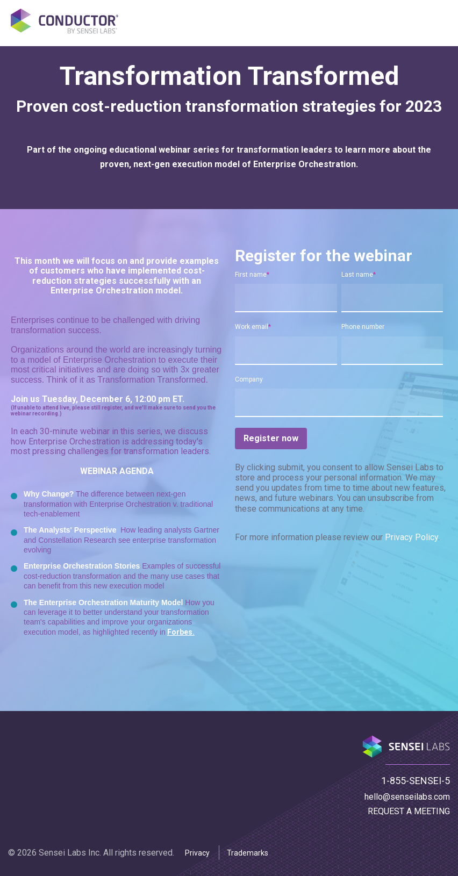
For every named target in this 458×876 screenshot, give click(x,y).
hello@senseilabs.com (407, 797)
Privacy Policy (411, 540)
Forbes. (181, 632)
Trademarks (247, 853)
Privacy (197, 853)
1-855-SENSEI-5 (415, 780)
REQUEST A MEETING (409, 811)
